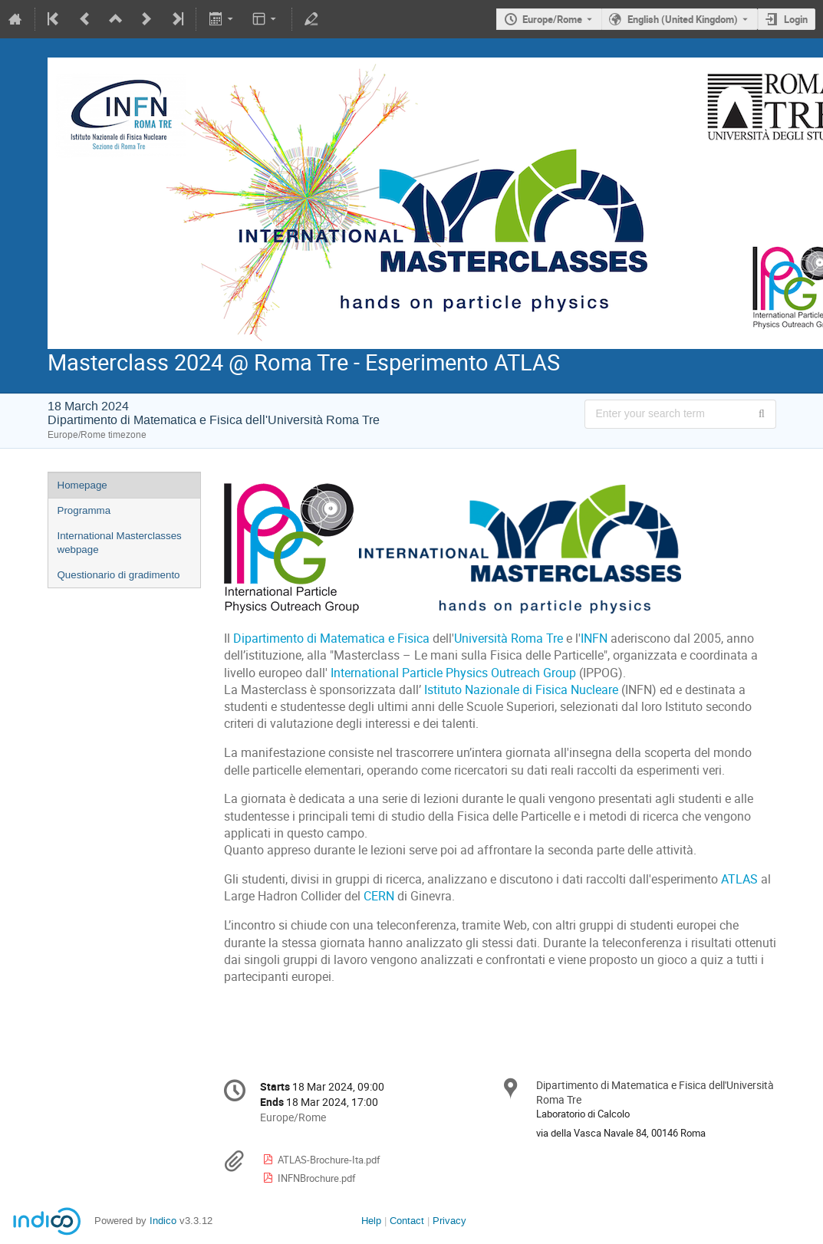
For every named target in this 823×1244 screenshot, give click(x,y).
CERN (379, 896)
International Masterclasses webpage (120, 543)
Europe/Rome (552, 19)
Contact (407, 1220)
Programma (84, 510)
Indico (163, 1220)
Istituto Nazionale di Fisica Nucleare (521, 690)
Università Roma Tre (508, 638)
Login (796, 19)
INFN (594, 638)
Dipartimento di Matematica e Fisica (331, 638)
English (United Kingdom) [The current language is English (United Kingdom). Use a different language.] (682, 19)
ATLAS (739, 879)
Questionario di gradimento (119, 575)
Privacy (449, 1220)
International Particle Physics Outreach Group (453, 673)
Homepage (82, 485)
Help (371, 1220)
